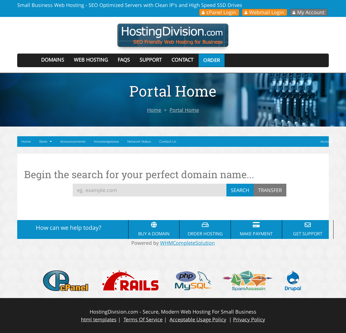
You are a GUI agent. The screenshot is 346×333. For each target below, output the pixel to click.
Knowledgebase (106, 141)
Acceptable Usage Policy (198, 319)
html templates (99, 319)
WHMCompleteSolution (187, 242)
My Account (310, 12)
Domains (52, 59)
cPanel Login (221, 12)
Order (211, 60)
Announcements (73, 141)
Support (151, 59)
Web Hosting (91, 59)
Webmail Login (266, 12)
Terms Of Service (143, 319)
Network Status (139, 141)
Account (329, 141)
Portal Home (184, 110)
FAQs (124, 59)
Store (45, 141)
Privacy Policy (249, 319)
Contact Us (167, 141)
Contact (182, 59)
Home (154, 110)
